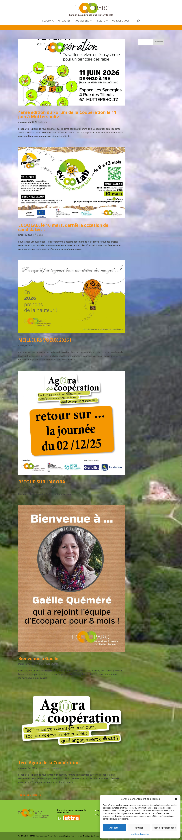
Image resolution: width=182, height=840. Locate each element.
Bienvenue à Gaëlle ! (39, 658)
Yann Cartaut (54, 836)
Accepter (114, 827)
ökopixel (67, 836)
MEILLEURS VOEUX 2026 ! (44, 340)
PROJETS (100, 21)
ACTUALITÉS (64, 21)
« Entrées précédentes (29, 794)
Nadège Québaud (91, 836)
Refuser (139, 827)
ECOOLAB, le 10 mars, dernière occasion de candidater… (63, 227)
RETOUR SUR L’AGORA (41, 482)
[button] (175, 798)
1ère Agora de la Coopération (49, 762)
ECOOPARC (48, 21)
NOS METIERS (81, 21)
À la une (43, 122)
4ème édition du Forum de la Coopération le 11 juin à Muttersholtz (67, 114)
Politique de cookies (140, 834)
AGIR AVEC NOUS (121, 21)
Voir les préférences (165, 827)
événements (56, 487)
